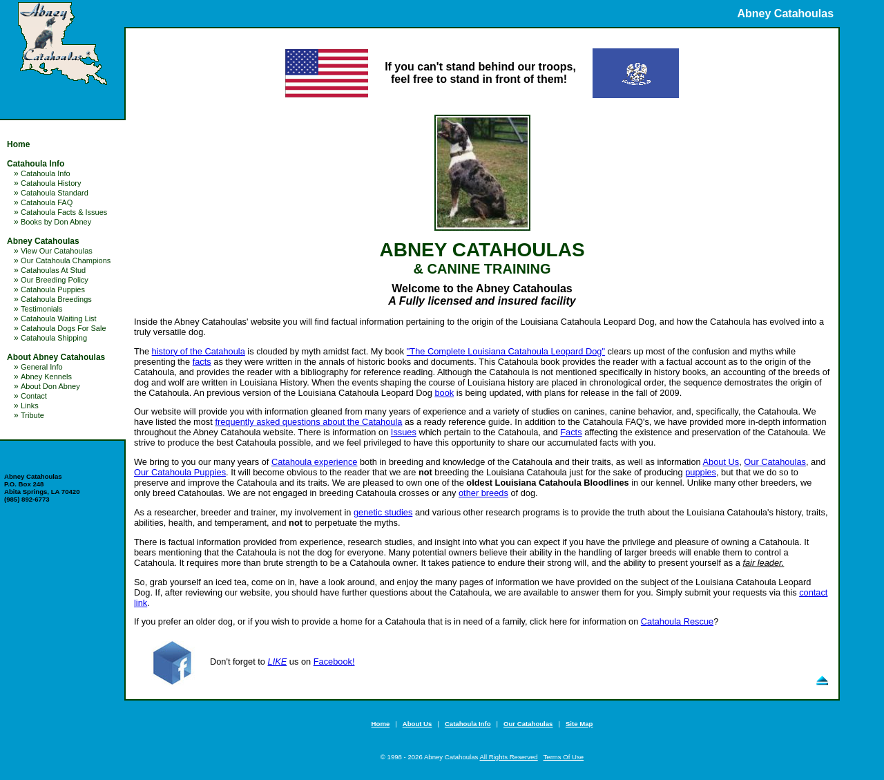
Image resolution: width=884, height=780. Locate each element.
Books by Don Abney (56, 222)
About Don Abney (50, 386)
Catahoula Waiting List (59, 318)
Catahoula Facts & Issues (64, 212)
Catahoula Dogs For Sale (63, 328)
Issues (403, 432)
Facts (571, 432)
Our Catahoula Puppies (180, 472)
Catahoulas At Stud (53, 270)
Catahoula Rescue (677, 621)
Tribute (32, 415)
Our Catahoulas (775, 462)
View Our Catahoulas (57, 251)
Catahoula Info (35, 164)
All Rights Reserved (508, 757)
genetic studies (383, 512)
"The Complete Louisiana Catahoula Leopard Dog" (506, 351)
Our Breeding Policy (54, 280)
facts (202, 361)
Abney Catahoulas (43, 241)
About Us (721, 462)
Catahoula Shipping (54, 338)
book (444, 393)
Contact (34, 396)
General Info (42, 367)
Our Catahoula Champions (65, 260)
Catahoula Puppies (53, 289)
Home (18, 144)
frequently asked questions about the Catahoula (308, 422)
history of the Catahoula (198, 351)
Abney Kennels (46, 376)
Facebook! (334, 661)
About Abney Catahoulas (56, 357)
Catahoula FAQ (47, 202)
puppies (700, 472)
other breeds (483, 493)
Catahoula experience (314, 462)
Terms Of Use (564, 757)
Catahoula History (51, 183)
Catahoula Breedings (56, 299)
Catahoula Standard (54, 193)
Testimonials (42, 309)
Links (30, 405)
